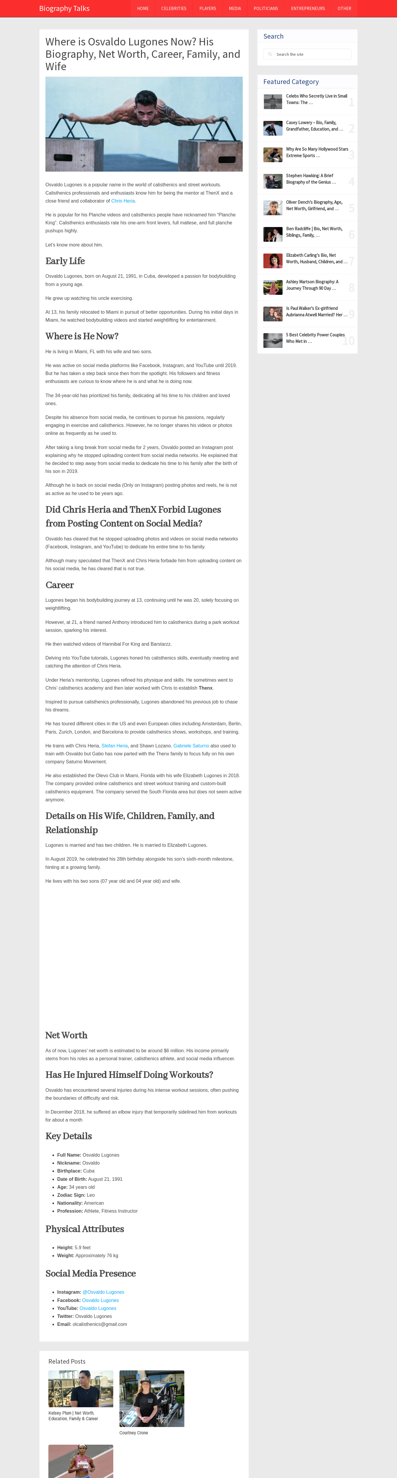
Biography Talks (64, 8)
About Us (312, 1463)
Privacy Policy (277, 1463)
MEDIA (234, 8)
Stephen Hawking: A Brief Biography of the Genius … (311, 179)
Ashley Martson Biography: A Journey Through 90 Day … (312, 285)
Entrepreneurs (307, 8)
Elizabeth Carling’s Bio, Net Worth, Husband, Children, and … (316, 258)
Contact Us (345, 1463)
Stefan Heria (114, 745)
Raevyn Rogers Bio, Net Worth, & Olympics (209, 1412)
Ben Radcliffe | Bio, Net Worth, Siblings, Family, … (314, 232)
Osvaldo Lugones (100, 1300)
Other (344, 8)
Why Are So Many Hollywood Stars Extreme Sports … (317, 152)
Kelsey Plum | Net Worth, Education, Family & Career (73, 1412)
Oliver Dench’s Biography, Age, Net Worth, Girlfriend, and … (314, 205)
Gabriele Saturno (191, 745)
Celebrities (172, 8)
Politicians (265, 8)
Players (206, 8)
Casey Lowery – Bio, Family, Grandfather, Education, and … (314, 126)
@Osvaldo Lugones (103, 1292)
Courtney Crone (128, 1428)
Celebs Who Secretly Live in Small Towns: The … (316, 99)
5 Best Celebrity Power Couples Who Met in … (315, 338)
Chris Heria (123, 200)
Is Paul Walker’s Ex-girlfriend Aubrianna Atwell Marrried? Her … (316, 311)
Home (141, 8)
